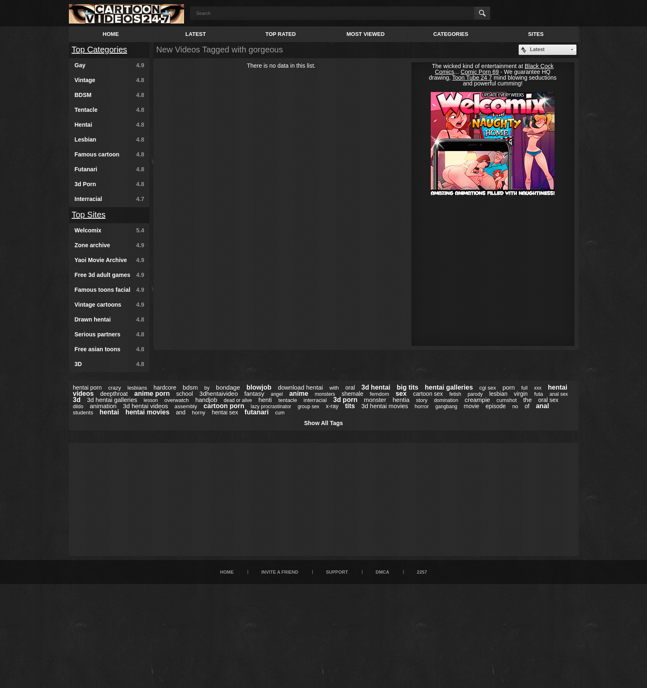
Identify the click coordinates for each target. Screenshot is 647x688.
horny (198, 412)
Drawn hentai (109, 319)
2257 (422, 572)
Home (111, 34)
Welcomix (109, 230)
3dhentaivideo (218, 393)
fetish (455, 394)
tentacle (287, 400)
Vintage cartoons (109, 304)
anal (542, 405)
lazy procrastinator (271, 406)
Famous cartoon (109, 154)
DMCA (382, 572)
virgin (520, 393)
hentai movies (147, 412)
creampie (477, 399)
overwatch (176, 400)
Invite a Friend (279, 572)
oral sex (548, 400)
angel (277, 394)
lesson (151, 400)
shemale (353, 393)
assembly (186, 406)
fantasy (254, 393)
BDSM (109, 95)
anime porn (152, 393)
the (527, 399)
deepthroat (114, 393)
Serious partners (109, 334)
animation (103, 405)
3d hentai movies (384, 405)
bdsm (190, 387)
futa (538, 394)
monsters (325, 394)
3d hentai (375, 387)
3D (109, 364)
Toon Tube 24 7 (472, 77)
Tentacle (109, 109)
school (184, 393)
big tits (407, 387)
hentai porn (87, 387)
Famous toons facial (109, 289)
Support (337, 572)
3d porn (345, 399)
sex (401, 393)
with (334, 388)
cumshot (506, 400)
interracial (315, 400)
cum (280, 413)
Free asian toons (109, 349)
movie (471, 406)
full (524, 388)
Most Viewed (366, 34)
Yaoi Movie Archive (109, 260)
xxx (537, 388)
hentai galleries (449, 387)
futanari (257, 412)
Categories (450, 34)
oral (350, 387)
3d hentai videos (145, 405)
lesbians (137, 388)
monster (375, 399)
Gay (109, 65)
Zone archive (109, 245)
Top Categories (100, 49)
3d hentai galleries (112, 399)
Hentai (109, 124)
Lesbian (109, 139)
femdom (379, 394)
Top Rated (280, 34)
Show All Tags (323, 423)
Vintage (109, 80)
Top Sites (89, 214)
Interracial (109, 199)
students (83, 412)
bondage (228, 387)
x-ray (332, 406)
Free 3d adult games (109, 275)
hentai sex (225, 412)
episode (496, 406)
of (526, 406)
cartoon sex (428, 393)
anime (298, 393)
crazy (114, 388)
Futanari (109, 169)
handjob (206, 399)
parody (475, 394)
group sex (308, 406)
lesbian (498, 393)
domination (446, 400)
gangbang (446, 406)
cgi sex (487, 388)
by (207, 388)
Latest (195, 34)
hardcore (164, 387)
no (515, 406)
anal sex (559, 394)
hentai (109, 412)
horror (422, 406)
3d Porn (109, 184)
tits (350, 405)
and (180, 412)
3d (77, 399)
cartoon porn (223, 405)
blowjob (258, 387)
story (421, 400)
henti (265, 399)
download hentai (300, 387)
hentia (400, 399)
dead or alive (238, 400)
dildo (78, 406)
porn (509, 387)
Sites (536, 34)
